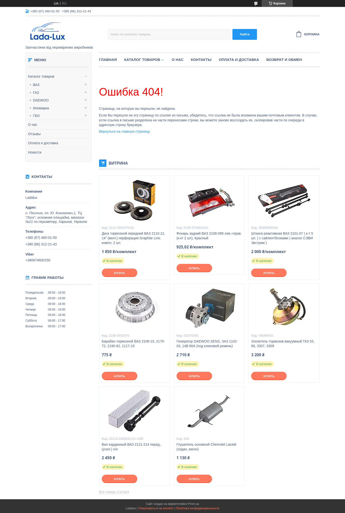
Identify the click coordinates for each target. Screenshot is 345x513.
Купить (119, 272)
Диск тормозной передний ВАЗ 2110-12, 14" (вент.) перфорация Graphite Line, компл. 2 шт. (133, 238)
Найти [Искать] (245, 34)
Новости (34, 152)
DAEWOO (41, 100)
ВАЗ (36, 85)
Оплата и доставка (43, 143)
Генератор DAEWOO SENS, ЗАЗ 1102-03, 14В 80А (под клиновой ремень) (207, 343)
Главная (108, 59)
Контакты (201, 59)
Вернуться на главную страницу (124, 131)
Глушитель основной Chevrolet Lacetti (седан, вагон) (206, 446)
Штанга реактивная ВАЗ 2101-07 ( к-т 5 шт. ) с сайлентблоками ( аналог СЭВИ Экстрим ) (282, 238)
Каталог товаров (41, 76)
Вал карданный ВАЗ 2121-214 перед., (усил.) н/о (132, 446)
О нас (32, 125)
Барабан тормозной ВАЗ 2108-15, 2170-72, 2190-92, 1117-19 (133, 343)
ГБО (36, 116)
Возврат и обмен (284, 59)
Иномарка (41, 108)
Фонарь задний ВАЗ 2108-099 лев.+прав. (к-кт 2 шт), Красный (209, 235)
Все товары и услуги (114, 492)
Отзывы (34, 134)
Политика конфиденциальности (197, 508)
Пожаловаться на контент (155, 508)
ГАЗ (36, 93)
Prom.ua (193, 504)
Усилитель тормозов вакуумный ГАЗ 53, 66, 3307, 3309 (282, 343)
